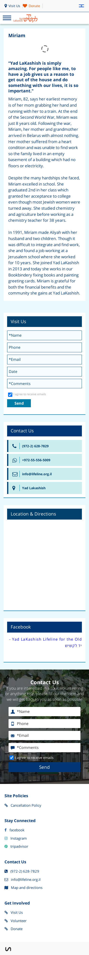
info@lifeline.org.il (23, 879)
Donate (14, 929)
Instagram (16, 838)
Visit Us (14, 912)
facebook (14, 830)
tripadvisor (16, 846)
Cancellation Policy (23, 805)
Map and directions (23, 887)
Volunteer (16, 921)
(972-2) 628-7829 (22, 871)
